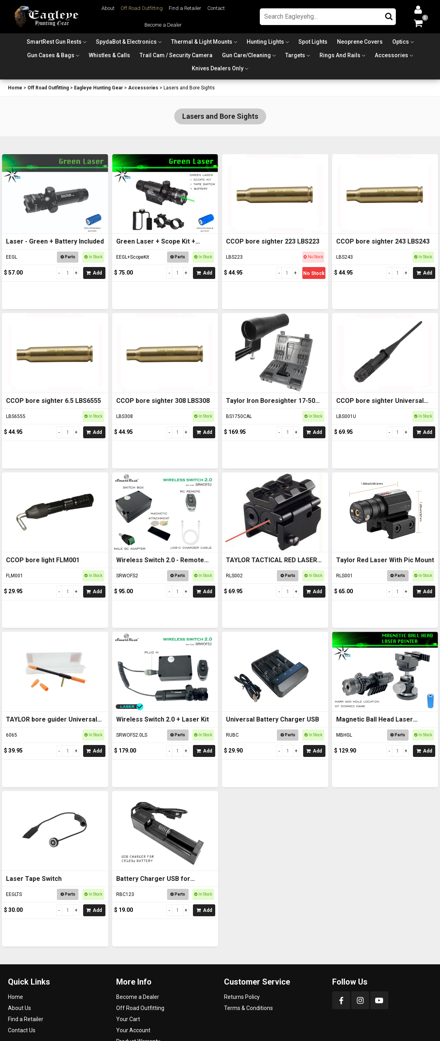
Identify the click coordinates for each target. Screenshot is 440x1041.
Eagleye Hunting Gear (98, 88)
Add (94, 273)
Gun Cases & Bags (50, 55)
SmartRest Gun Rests (54, 42)
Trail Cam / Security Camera (176, 55)
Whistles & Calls (109, 55)
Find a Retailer (185, 8)
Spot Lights (312, 42)
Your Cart (128, 1019)
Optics (400, 42)
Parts (67, 257)
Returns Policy (242, 997)
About (108, 8)
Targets (295, 55)
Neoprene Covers (360, 42)
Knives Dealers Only (217, 68)
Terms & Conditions (248, 1008)
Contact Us (21, 1030)
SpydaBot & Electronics (126, 42)
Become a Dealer (163, 25)
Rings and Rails (339, 55)
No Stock (314, 273)
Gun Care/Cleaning (246, 55)
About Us (19, 1008)
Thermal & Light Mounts (201, 42)
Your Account (133, 1030)
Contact (216, 8)
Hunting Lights (265, 42)
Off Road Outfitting (142, 8)
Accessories (391, 55)
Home (15, 88)
